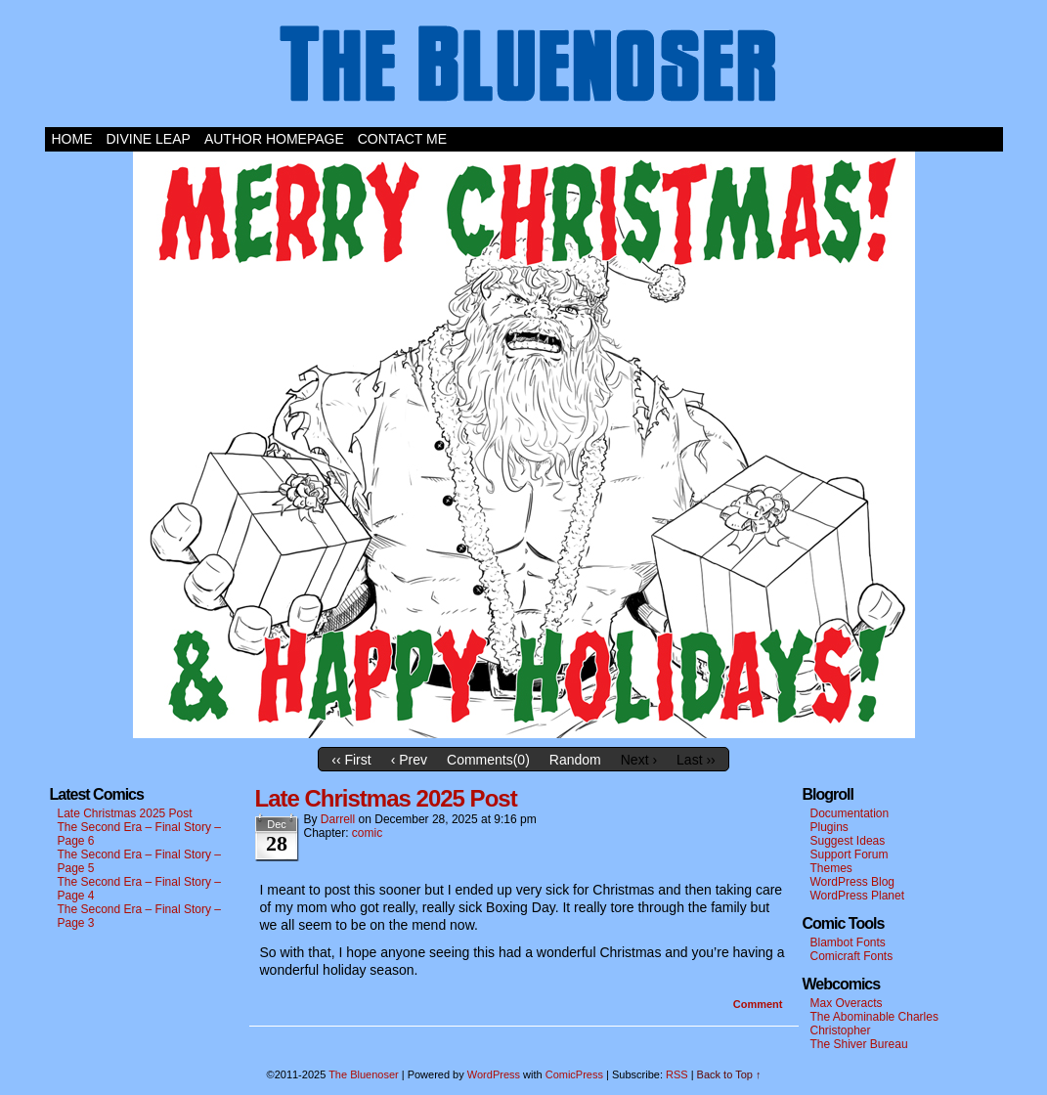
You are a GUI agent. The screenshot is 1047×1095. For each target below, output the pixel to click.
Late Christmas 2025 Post (125, 813)
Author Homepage (274, 139)
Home (72, 139)
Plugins (829, 827)
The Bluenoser (524, 68)
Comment (758, 1004)
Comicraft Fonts (852, 956)
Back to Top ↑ (729, 1074)
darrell (338, 819)
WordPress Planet (857, 895)
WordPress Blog (852, 882)
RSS (677, 1074)
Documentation (850, 813)
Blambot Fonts (848, 942)
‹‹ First (351, 759)
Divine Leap (149, 139)
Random (575, 759)
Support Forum (849, 854)
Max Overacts (846, 1003)
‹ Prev (409, 759)
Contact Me (402, 139)
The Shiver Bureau (859, 1044)
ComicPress (574, 1074)
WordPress (493, 1074)
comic (367, 833)
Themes (831, 868)
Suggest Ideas (848, 841)
